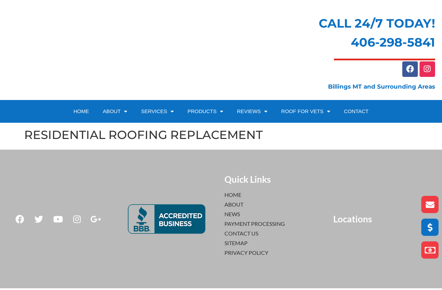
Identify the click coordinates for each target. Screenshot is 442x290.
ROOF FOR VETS (305, 113)
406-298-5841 (393, 42)
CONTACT (356, 113)
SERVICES (157, 113)
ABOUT (115, 113)
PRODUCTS (205, 113)
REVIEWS (252, 113)
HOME (81, 113)
